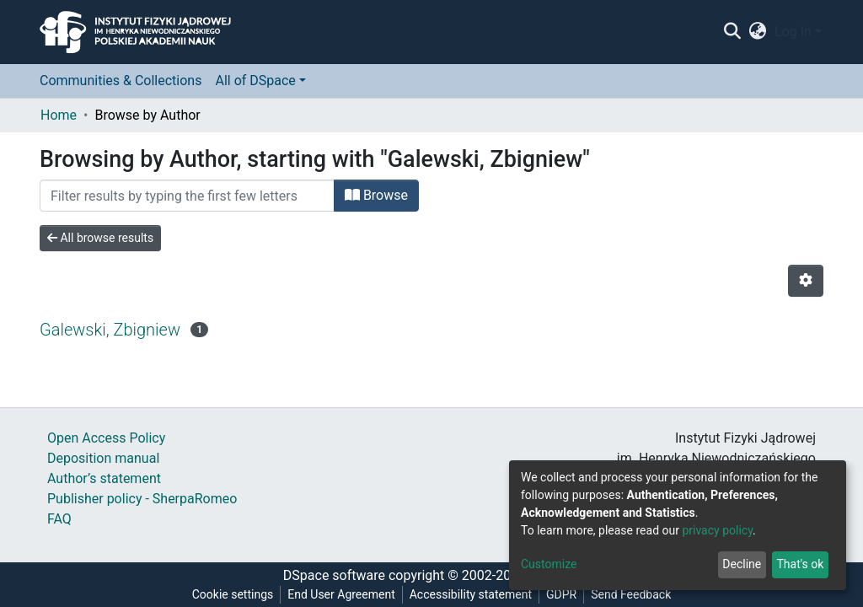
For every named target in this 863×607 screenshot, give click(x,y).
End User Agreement (340, 594)
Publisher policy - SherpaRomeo (142, 499)
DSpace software (334, 575)
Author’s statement (104, 478)
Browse (376, 195)
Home (58, 115)
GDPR (561, 594)
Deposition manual (103, 458)
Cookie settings (233, 594)
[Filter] (187, 196)
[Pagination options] (805, 281)
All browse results (100, 237)
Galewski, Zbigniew (110, 330)
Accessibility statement (471, 594)
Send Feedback (631, 594)
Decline (741, 564)
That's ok (799, 564)
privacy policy (717, 530)
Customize (548, 564)
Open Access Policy (106, 438)
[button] (758, 32)
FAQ (59, 519)
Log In (793, 32)
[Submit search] (731, 32)
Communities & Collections (120, 81)
